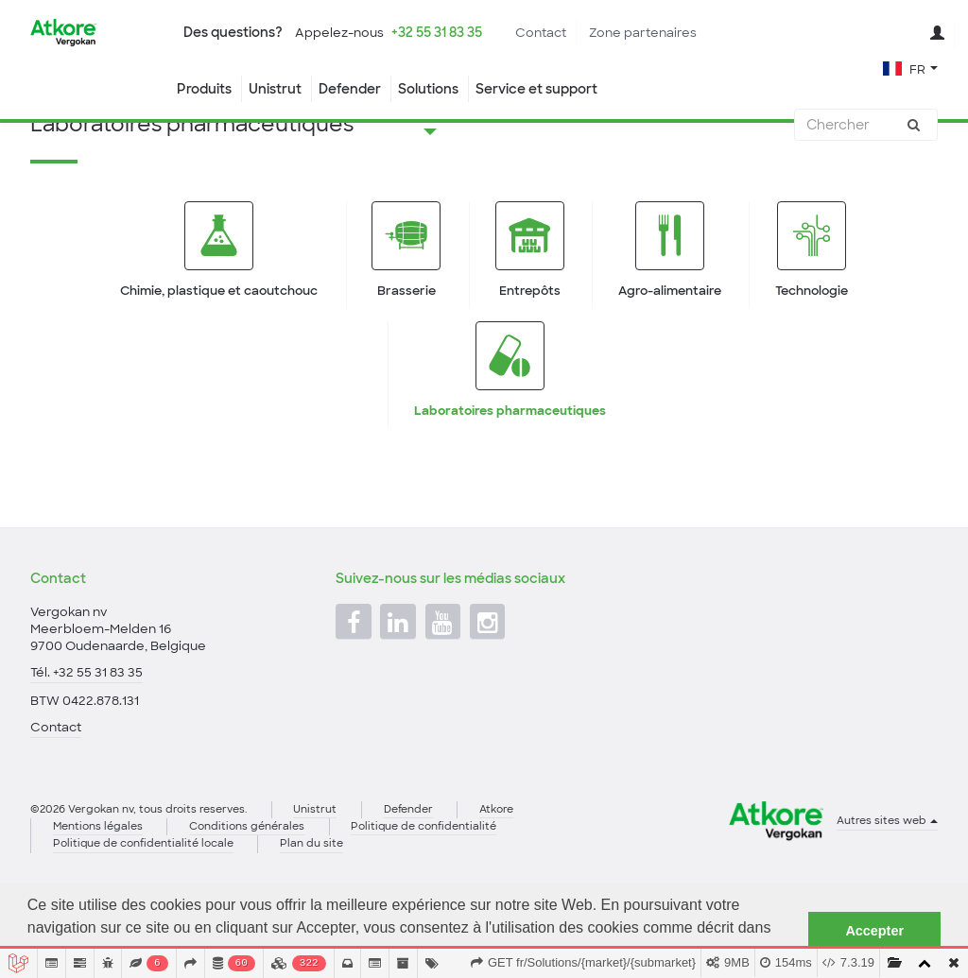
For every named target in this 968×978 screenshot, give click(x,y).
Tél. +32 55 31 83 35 (86, 739)
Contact (540, 33)
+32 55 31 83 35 (436, 32)
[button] (910, 68)
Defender (350, 88)
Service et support (536, 88)
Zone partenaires (643, 33)
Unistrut (275, 88)
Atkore (496, 876)
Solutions (428, 88)
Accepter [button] (874, 930)
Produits (204, 88)
